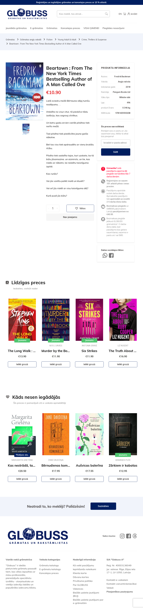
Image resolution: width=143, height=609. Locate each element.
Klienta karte (80, 573)
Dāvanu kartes (81, 577)
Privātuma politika (83, 580)
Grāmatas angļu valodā (30, 39)
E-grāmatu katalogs (50, 569)
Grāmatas (51, 28)
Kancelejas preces (70, 28)
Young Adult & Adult (67, 39)
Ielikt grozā (22, 364)
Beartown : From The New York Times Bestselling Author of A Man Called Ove (45, 43)
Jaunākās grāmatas (16, 28)
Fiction (49, 39)
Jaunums (22, 340)
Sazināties (103, 506)
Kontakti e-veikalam (117, 580)
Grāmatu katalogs (49, 565)
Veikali (110, 587)
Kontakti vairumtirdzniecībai (122, 583)
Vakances (78, 588)
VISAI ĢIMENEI (91, 28)
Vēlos (80, 208)
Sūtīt (115, 152)
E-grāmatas (36, 28)
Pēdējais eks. (22, 455)
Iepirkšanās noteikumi (84, 569)
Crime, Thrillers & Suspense (94, 39)
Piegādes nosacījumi (113, 28)
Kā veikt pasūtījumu (83, 565)
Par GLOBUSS (80, 584)
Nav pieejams (70, 217)
